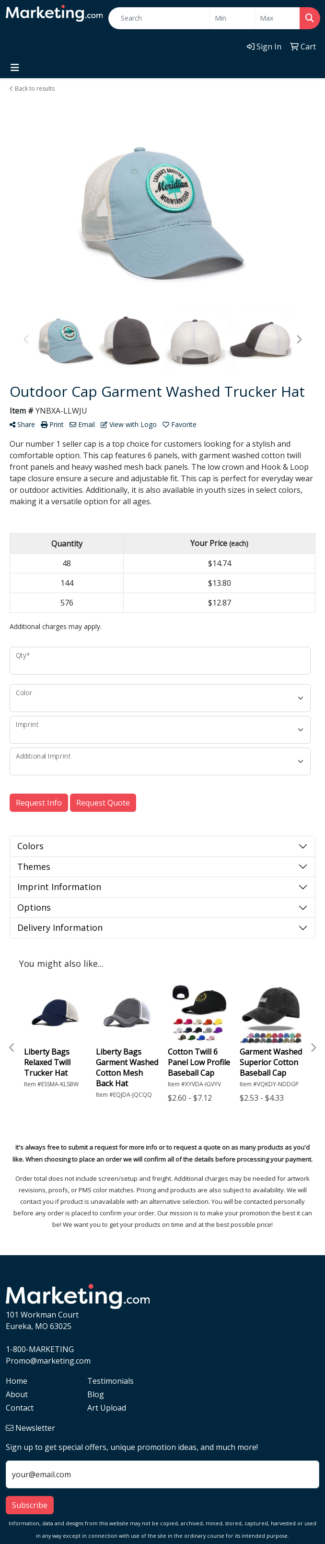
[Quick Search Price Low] (232, 18)
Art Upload (106, 1407)
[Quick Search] (159, 18)
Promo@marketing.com (48, 1360)
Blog (95, 1394)
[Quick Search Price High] (277, 18)
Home (16, 1381)
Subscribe (29, 1505)
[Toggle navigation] (15, 67)
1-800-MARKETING (40, 1349)
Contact (20, 1407)
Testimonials (110, 1381)
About (17, 1394)
